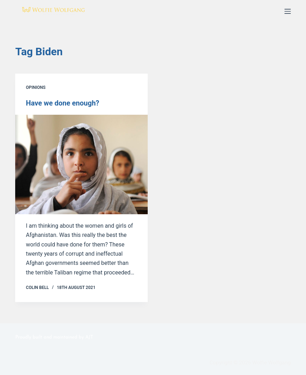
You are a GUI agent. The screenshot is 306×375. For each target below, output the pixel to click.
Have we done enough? (62, 103)
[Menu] (287, 11)
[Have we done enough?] (81, 164)
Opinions (35, 87)
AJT (89, 337)
